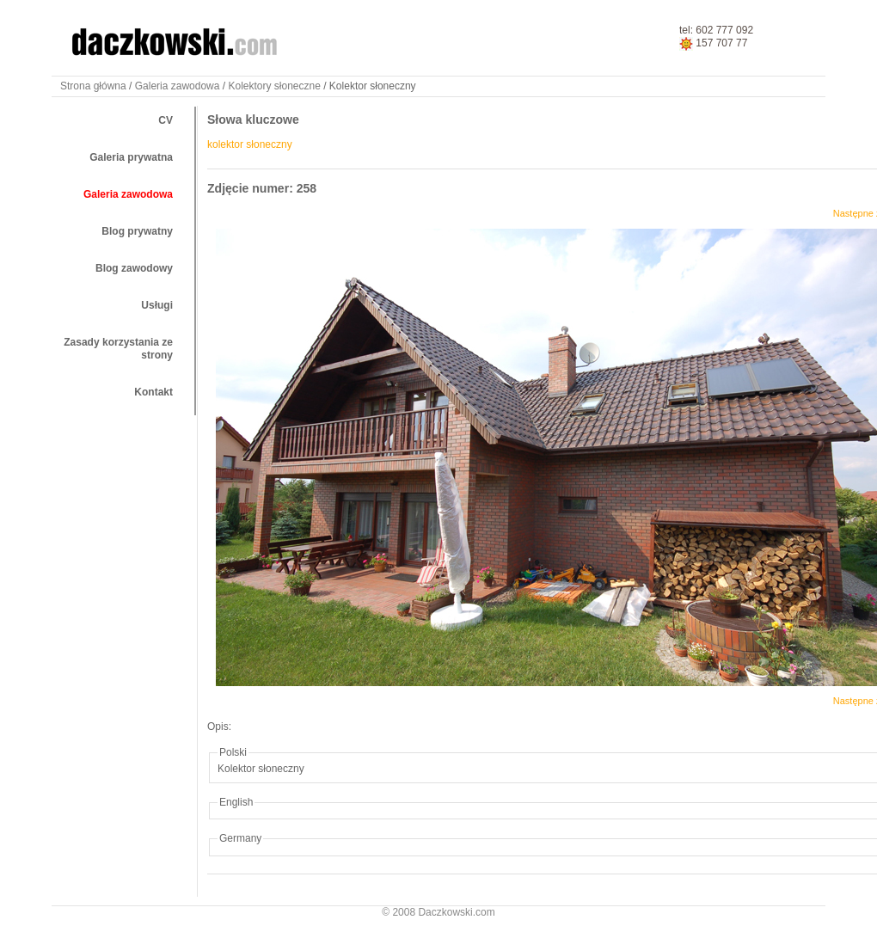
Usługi (157, 305)
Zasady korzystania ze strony (118, 348)
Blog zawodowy (134, 268)
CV (165, 120)
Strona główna (93, 86)
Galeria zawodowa (177, 86)
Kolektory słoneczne (274, 86)
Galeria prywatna (131, 157)
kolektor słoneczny (249, 144)
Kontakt (153, 392)
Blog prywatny (137, 231)
